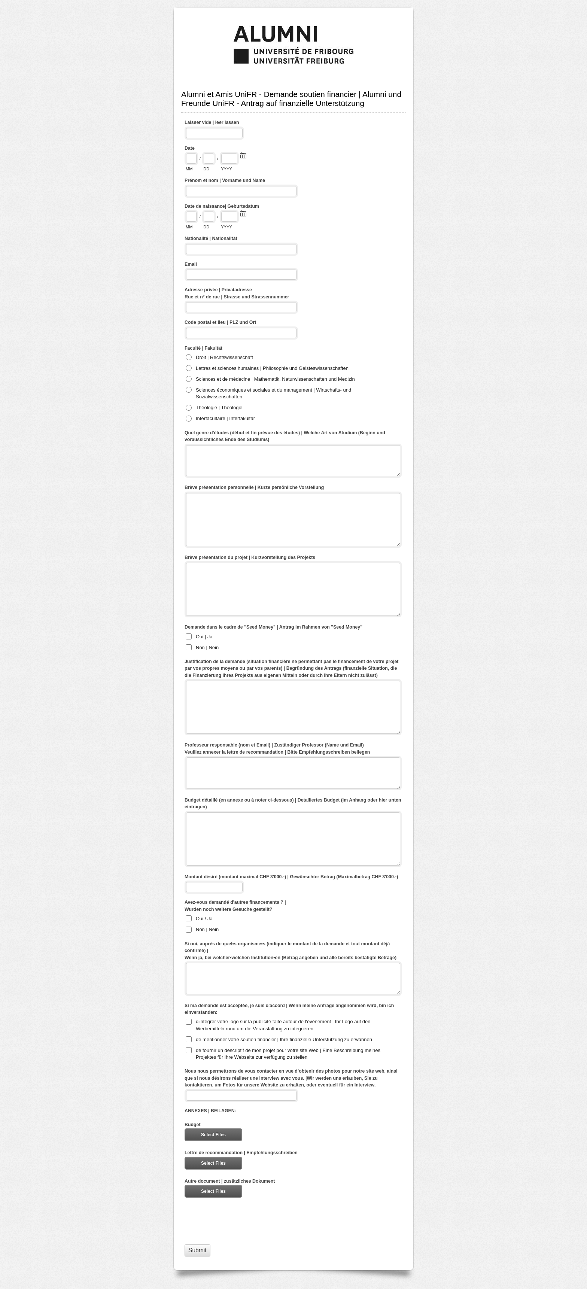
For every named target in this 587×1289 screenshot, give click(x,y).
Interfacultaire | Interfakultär (225, 418)
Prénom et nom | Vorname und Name (225, 180)
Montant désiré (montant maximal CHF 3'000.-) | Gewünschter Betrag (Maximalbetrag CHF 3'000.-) (291, 876)
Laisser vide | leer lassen (212, 122)
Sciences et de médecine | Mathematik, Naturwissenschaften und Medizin (275, 379)
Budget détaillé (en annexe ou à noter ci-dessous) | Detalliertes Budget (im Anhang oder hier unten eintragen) (293, 803)
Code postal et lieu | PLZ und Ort (220, 322)
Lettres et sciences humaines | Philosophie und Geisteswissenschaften (272, 368)
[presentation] (241, 1220)
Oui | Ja (204, 636)
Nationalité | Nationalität (211, 238)
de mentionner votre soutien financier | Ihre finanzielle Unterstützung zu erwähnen (284, 1039)
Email (191, 264)
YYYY (226, 169)
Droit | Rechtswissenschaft (224, 357)
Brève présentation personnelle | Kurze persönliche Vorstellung (254, 487)
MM (189, 169)
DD (206, 169)
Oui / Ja (204, 918)
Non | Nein (207, 647)
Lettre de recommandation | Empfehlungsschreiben (241, 1152)
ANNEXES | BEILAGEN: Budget (210, 1117)
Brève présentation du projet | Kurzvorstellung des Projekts (250, 557)
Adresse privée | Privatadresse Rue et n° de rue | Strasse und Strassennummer (237, 293)
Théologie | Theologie (219, 407)
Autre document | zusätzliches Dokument (230, 1181)
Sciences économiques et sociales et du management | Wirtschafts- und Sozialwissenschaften (273, 393)
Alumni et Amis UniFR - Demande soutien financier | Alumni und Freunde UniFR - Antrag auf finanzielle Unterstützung (293, 44)
